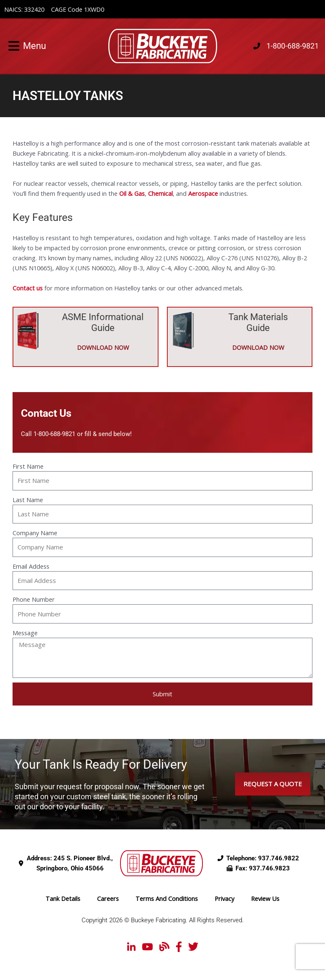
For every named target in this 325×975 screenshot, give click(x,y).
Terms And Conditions (167, 898)
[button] (11, 46)
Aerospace (203, 193)
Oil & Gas (132, 193)
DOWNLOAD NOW (103, 347)
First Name (28, 466)
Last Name (28, 499)
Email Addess (31, 566)
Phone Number (34, 599)
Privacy (224, 898)
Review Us (265, 898)
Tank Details (63, 898)
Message (25, 633)
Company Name (35, 533)
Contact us (28, 288)
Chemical (160, 193)
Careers (108, 898)
